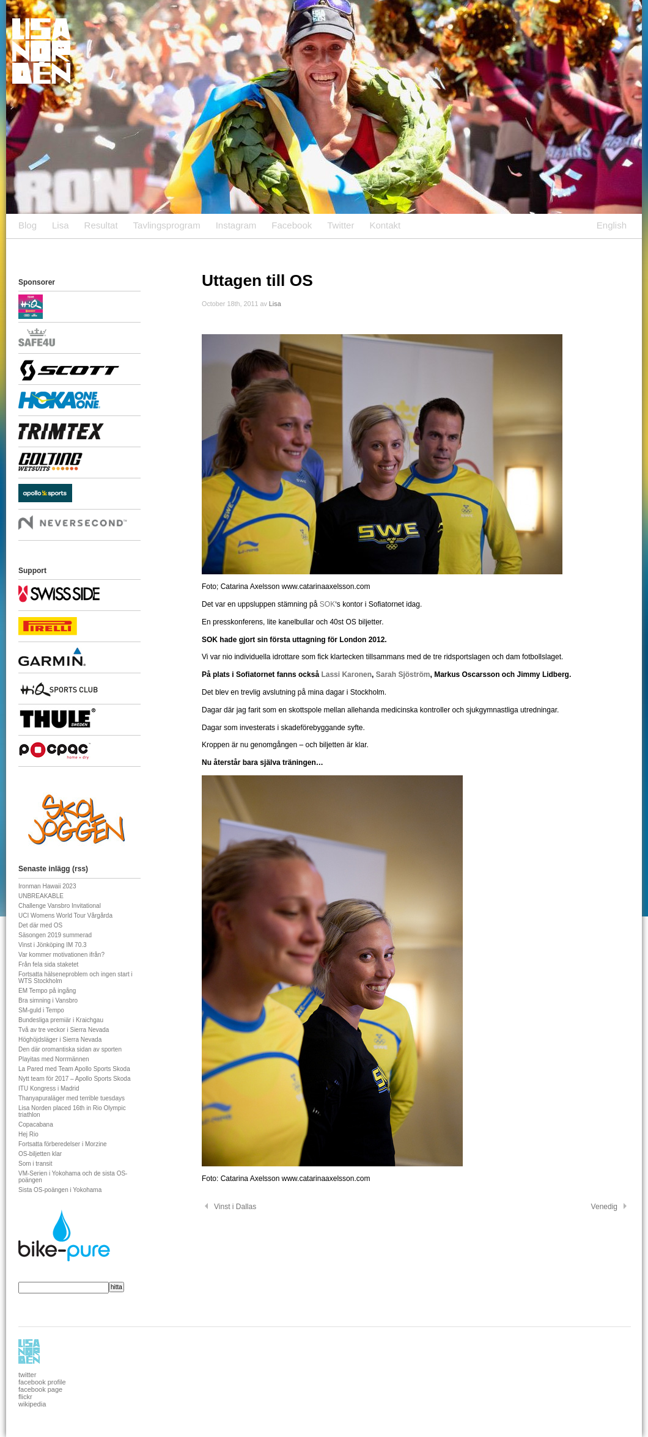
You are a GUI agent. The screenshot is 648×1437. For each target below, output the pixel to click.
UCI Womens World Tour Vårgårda (65, 915)
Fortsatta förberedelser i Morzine (62, 1144)
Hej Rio (28, 1134)
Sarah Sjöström (403, 674)
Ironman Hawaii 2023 (47, 886)
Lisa (60, 225)
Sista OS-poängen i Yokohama (59, 1190)
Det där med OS (40, 925)
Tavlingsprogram (167, 225)
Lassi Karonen (346, 674)
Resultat (101, 225)
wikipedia (32, 1404)
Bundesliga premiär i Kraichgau (60, 1020)
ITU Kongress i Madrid (48, 1088)
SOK (326, 604)
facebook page (40, 1389)
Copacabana (35, 1124)
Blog (27, 225)
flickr (25, 1396)
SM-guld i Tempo (41, 1010)
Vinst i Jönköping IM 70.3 (52, 945)
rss (80, 869)
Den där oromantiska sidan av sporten (70, 1049)
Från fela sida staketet (48, 964)
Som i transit (35, 1163)
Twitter (340, 225)
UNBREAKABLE (41, 896)
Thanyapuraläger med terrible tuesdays (71, 1098)
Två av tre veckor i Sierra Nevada (63, 1029)
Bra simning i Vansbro (48, 1000)
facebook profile (42, 1382)
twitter (27, 1374)
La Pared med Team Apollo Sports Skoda (74, 1069)
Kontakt (384, 225)
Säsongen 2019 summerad (55, 935)
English (612, 225)
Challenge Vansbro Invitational (59, 905)
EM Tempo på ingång (47, 990)
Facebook (291, 225)
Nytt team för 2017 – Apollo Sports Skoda (74, 1078)
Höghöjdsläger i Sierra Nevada (59, 1039)
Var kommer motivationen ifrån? (61, 954)
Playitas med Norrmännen (53, 1059)
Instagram (236, 225)
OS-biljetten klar (40, 1153)
